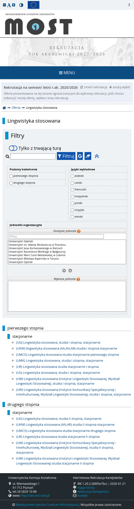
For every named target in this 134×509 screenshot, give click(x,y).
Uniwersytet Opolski (67, 262)
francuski (80, 189)
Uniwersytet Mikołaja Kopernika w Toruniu (67, 259)
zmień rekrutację (94, 87)
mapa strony (86, 487)
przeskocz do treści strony (1, 1)
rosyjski (79, 210)
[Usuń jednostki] (64, 270)
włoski (79, 216)
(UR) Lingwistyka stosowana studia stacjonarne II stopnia (58, 436)
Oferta (16, 108)
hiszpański (81, 196)
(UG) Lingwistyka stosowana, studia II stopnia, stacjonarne (58, 418)
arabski (79, 175)
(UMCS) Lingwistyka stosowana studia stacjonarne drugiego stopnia (65, 430)
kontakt (82, 495)
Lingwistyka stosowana (33, 121)
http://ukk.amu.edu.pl (35, 495)
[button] (4, 4)
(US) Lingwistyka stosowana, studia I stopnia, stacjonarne (58, 372)
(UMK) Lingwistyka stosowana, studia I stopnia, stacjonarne (59, 360)
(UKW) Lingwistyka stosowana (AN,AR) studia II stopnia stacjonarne (65, 424)
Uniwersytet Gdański (67, 241)
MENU (67, 72)
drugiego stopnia (24, 182)
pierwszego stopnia (25, 175)
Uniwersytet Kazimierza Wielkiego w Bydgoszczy (67, 252)
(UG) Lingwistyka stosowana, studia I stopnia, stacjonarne (58, 342)
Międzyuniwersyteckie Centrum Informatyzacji (47, 505)
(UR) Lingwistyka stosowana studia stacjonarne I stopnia (57, 366)
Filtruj (66, 156)
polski (78, 203)
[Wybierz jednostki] (70, 270)
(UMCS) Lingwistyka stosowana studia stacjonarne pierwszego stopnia (67, 354)
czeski (78, 182)
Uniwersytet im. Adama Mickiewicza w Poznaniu (67, 245)
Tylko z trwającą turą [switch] (35, 148)
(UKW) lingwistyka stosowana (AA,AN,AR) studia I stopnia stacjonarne (66, 348)
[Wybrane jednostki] (67, 296)
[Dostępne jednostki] (67, 252)
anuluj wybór (119, 87)
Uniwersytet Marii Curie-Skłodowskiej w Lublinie (67, 255)
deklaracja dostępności (93, 491)
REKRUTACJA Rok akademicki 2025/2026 (67, 51)
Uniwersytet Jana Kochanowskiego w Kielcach (67, 248)
